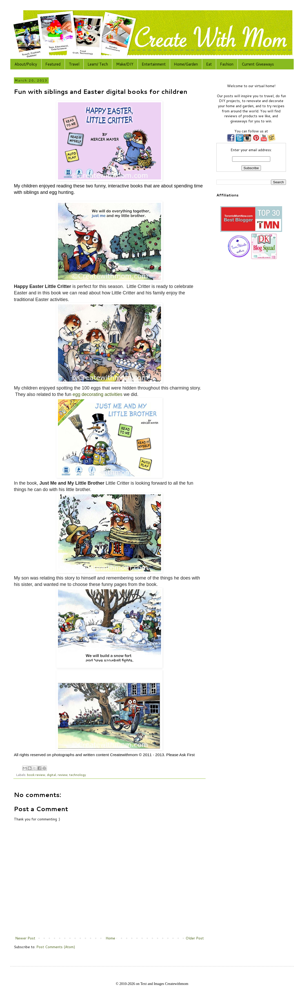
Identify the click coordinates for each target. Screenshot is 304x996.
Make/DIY (124, 64)
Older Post (194, 938)
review (62, 774)
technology (77, 774)
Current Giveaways (258, 64)
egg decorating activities (97, 394)
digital (51, 774)
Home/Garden (186, 64)
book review (36, 774)
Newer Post (25, 938)
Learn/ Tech (98, 64)
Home (110, 938)
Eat (209, 64)
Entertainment (154, 64)
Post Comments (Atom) (55, 946)
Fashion (226, 64)
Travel (74, 64)
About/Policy (25, 64)
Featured (53, 64)
